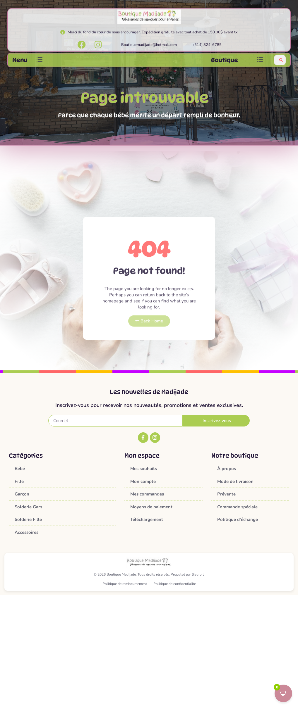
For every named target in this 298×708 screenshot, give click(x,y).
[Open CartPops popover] (283, 693)
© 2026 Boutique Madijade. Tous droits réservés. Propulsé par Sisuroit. (149, 574)
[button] (39, 62)
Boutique (224, 62)
